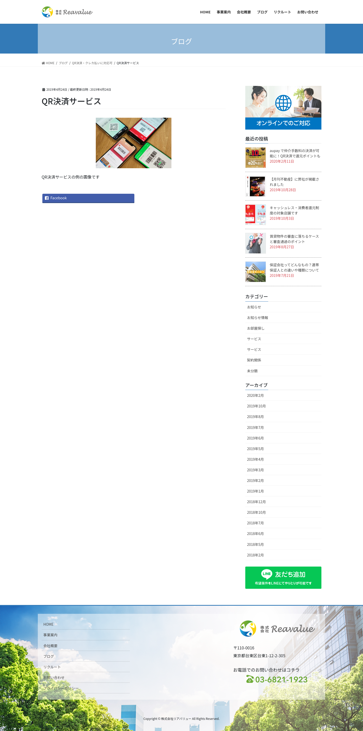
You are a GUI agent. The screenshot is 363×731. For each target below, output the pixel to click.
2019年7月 (255, 427)
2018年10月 (256, 512)
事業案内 (50, 634)
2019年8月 (255, 416)
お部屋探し (256, 328)
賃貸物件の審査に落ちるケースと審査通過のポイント (294, 239)
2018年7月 (255, 522)
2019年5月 (255, 448)
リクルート (52, 666)
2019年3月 (255, 469)
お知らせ (254, 306)
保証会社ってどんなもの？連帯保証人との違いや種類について (294, 267)
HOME (48, 624)
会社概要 (50, 645)
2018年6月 (255, 533)
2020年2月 (255, 395)
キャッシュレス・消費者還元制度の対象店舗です (294, 210)
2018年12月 (256, 501)
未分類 (252, 370)
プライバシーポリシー (61, 688)
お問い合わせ (54, 677)
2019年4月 (255, 459)
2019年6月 (255, 438)
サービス (254, 338)
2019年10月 (256, 405)
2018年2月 (255, 554)
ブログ (48, 656)
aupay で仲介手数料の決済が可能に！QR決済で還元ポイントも (295, 153)
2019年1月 (255, 491)
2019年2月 (255, 480)
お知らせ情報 (257, 317)
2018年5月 (255, 544)
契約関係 (254, 359)
